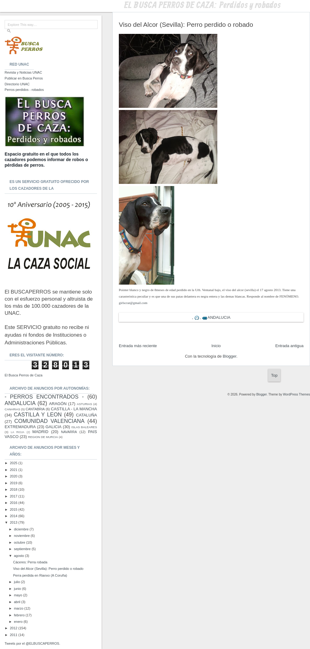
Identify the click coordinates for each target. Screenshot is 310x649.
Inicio (216, 345)
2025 (14, 463)
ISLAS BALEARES (84, 427)
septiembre (22, 549)
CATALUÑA (86, 415)
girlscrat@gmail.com (133, 303)
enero (18, 621)
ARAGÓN (57, 403)
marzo (19, 608)
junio (18, 588)
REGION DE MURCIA (43, 437)
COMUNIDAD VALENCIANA (49, 421)
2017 (14, 496)
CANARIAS (12, 409)
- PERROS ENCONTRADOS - (44, 397)
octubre (20, 542)
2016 (14, 503)
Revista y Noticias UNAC (23, 72)
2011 (14, 635)
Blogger (229, 356)
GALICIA (54, 426)
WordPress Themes (296, 394)
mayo (18, 595)
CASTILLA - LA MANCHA (74, 409)
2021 (14, 470)
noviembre (22, 535)
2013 (14, 522)
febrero (20, 615)
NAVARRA (69, 432)
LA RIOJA (17, 432)
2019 (14, 483)
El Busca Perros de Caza (23, 375)
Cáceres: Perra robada (30, 562)
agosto (19, 556)
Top (274, 375)
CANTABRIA (35, 409)
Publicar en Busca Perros (24, 78)
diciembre (22, 529)
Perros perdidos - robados (24, 89)
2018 (14, 489)
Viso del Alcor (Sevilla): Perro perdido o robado (48, 568)
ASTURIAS (84, 404)
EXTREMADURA (20, 426)
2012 (14, 628)
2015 (14, 509)
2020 (14, 476)
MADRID (40, 431)
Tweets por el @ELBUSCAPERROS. (32, 643)
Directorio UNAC (17, 84)
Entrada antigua (289, 345)
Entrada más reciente (138, 345)
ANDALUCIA (218, 317)
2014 (14, 516)
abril (17, 602)
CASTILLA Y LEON (38, 415)
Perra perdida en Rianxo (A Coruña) (40, 575)
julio (17, 582)
